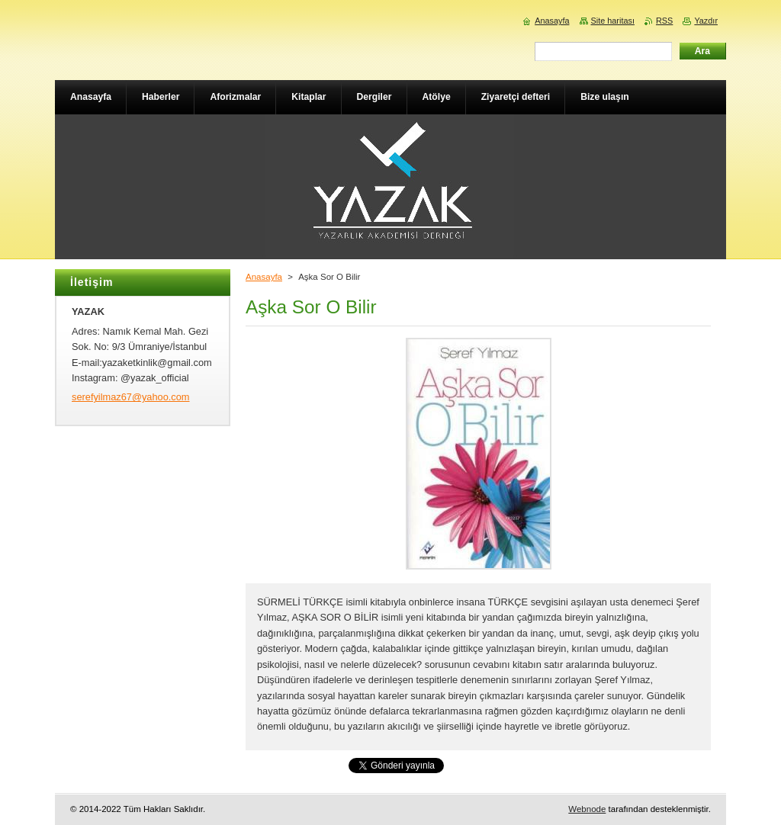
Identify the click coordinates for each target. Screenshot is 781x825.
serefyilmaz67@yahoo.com (131, 397)
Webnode (587, 809)
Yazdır (706, 20)
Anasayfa (264, 276)
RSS (664, 20)
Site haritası (613, 20)
